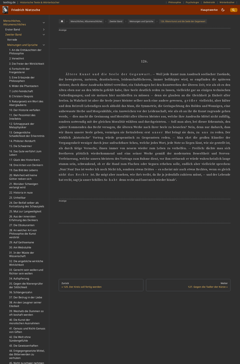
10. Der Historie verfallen (24, 110)
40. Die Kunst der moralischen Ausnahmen (24, 321)
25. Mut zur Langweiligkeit (25, 211)
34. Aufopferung (19, 278)
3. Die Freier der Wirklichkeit (26, 63)
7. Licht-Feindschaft (21, 91)
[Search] (233, 10)
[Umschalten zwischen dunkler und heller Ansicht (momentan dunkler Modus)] (223, 9)
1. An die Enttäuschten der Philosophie (25, 51)
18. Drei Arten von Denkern (26, 165)
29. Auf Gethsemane (21, 242)
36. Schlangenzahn (20, 292)
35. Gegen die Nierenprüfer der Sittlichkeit (26, 285)
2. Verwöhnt (16, 58)
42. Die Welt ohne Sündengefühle (20, 338)
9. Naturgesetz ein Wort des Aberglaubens (26, 103)
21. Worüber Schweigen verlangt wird (23, 185)
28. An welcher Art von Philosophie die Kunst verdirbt (23, 234)
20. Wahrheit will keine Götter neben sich (23, 177)
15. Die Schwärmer (20, 146)
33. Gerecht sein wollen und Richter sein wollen (26, 271)
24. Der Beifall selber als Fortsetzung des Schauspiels (26, 204)
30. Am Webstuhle (20, 247)
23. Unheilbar (17, 197)
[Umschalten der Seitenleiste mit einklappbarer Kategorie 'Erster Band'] (44, 29)
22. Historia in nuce (21, 192)
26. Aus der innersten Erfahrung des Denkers (23, 218)
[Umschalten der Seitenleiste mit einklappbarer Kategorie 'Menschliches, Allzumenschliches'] (44, 22)
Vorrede (12, 39)
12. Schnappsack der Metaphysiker (21, 125)
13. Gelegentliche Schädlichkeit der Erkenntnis (26, 134)
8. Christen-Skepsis (21, 96)
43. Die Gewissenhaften (23, 345)
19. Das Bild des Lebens (23, 170)
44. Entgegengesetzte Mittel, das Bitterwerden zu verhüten (27, 354)
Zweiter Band (13, 34)
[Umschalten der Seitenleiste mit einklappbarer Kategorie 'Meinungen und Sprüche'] (44, 45)
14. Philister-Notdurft (22, 141)
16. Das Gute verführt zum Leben (25, 153)
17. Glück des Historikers (24, 160)
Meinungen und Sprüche (22, 45)
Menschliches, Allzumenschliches (14, 22)
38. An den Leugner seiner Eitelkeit (25, 304)
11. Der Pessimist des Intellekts (22, 117)
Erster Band (12, 29)
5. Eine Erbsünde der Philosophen (22, 79)
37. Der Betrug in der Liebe (25, 297)
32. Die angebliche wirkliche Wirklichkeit (26, 263)
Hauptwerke (209, 10)
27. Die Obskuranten (21, 225)
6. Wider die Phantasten (23, 86)
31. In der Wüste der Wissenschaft (21, 254)
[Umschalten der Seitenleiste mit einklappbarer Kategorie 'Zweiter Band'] (44, 35)
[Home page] (62, 21)
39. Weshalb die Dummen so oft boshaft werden (26, 313)
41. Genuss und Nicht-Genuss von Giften (27, 330)
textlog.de (9, 2)
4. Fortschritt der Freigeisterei (19, 70)
